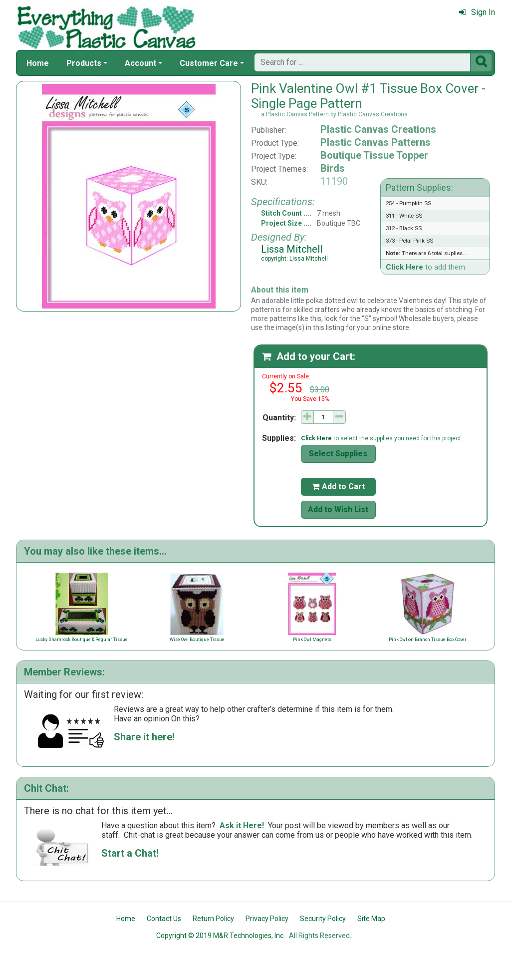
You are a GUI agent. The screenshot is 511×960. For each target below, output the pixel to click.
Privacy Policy (267, 919)
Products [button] (83, 63)
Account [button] (140, 63)
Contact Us (164, 919)
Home (37, 63)
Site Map (371, 919)
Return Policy (213, 919)
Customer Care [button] (209, 63)
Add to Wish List (338, 509)
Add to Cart (338, 486)
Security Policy (323, 919)
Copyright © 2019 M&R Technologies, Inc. (220, 936)
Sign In (477, 12)
